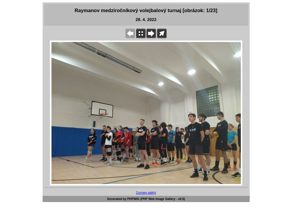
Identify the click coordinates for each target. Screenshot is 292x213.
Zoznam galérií (146, 192)
